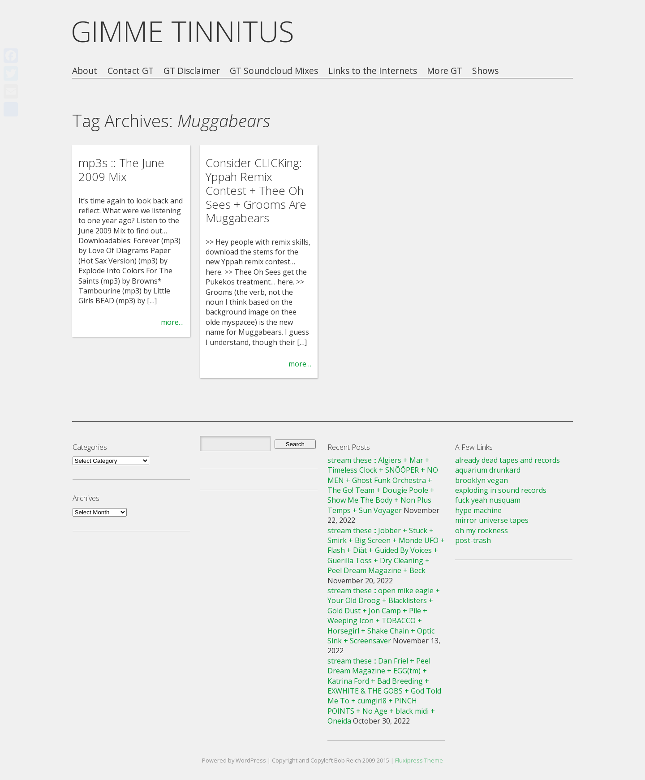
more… (172, 322)
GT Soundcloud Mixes (274, 71)
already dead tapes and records (507, 460)
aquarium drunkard (487, 470)
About (84, 71)
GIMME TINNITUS (182, 31)
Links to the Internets (372, 71)
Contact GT (131, 71)
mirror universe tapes (492, 520)
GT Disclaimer (191, 71)
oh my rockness (481, 530)
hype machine (478, 510)
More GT (444, 71)
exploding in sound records (500, 490)
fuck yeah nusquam (487, 500)
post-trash (473, 540)
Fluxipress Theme (419, 760)
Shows (485, 71)
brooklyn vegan (481, 480)
